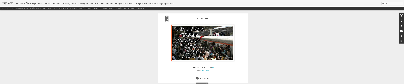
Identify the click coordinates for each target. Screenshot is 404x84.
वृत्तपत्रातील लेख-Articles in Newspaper (125, 8)
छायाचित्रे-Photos (107, 8)
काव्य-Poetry (97, 8)
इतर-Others (141, 8)
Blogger (208, 82)
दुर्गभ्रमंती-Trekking (72, 8)
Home (13, 8)
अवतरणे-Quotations (35, 8)
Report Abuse (214, 82)
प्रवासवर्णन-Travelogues (86, 8)
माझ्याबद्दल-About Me (22, 8)
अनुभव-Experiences (60, 8)
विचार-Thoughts (47, 8)
